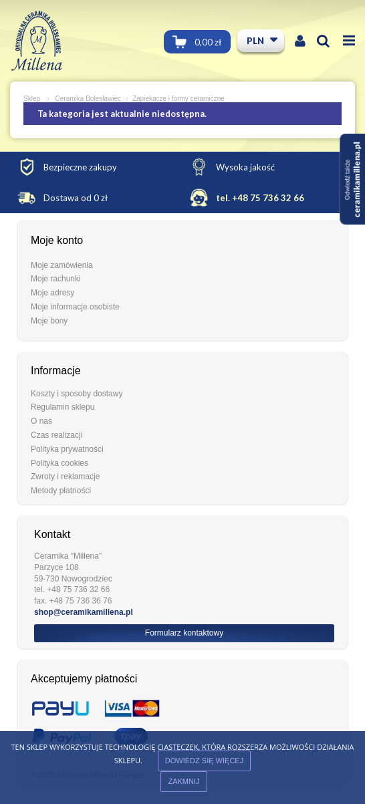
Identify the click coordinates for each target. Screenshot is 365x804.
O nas (41, 421)
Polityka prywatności (67, 449)
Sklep (31, 98)
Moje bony (49, 320)
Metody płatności (61, 490)
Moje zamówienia (62, 265)
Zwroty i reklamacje (65, 476)
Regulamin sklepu (62, 407)
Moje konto (57, 240)
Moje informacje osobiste (75, 306)
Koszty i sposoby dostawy (76, 393)
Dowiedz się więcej (204, 761)
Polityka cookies (59, 463)
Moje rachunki (56, 278)
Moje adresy (52, 292)
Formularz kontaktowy (184, 633)
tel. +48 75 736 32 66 (260, 197)
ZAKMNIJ (183, 781)
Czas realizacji (56, 435)
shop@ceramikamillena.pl (83, 612)
